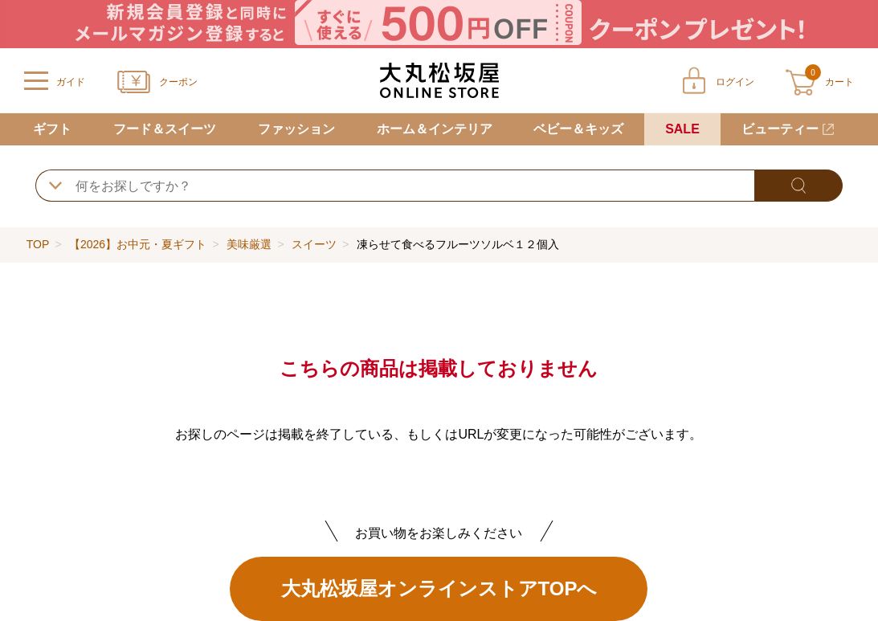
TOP (38, 244)
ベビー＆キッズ (578, 129)
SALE (682, 129)
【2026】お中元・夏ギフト (137, 244)
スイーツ (314, 244)
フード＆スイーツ (164, 129)
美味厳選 (249, 244)
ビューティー (780, 129)
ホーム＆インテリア (434, 129)
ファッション (296, 129)
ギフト (52, 129)
